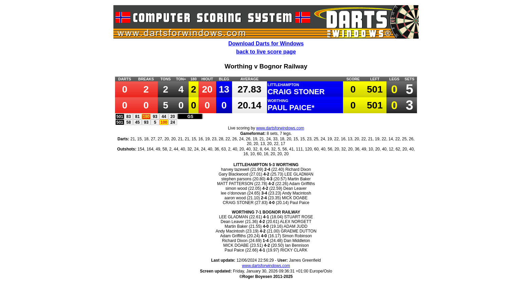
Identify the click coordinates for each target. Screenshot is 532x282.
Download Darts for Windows (266, 43)
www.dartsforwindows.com (280, 128)
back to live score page (266, 52)
